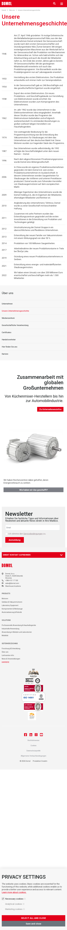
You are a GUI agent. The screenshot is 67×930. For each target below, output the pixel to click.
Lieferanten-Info (8, 655)
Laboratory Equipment (10, 605)
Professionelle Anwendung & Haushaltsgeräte (19, 625)
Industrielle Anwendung (10, 629)
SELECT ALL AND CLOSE (33, 918)
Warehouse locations (13, 586)
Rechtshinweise (33, 740)
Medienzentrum (8, 318)
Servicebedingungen (33, 533)
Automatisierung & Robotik (12, 612)
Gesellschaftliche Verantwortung (15, 325)
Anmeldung (14, 540)
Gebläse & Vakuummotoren (12, 602)
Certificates (6, 332)
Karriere (5, 354)
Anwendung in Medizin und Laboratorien (17, 632)
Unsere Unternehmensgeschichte (15, 311)
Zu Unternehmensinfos (50, 409)
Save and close (33, 923)
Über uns (13, 10)
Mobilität (5, 635)
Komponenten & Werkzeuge (12, 609)
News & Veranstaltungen (11, 659)
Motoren (5, 599)
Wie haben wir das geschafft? (33, 490)
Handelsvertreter (9, 339)
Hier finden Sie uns (9, 347)
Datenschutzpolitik (33, 751)
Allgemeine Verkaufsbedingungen (33, 756)
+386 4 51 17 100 (11, 580)
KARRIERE (5, 662)
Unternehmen (7, 304)
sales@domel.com (12, 583)
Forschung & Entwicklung (11, 648)
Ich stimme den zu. (27, 534)
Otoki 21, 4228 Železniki (14, 576)
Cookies (33, 745)
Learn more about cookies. (14, 892)
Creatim (44, 761)
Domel (5, 10)
